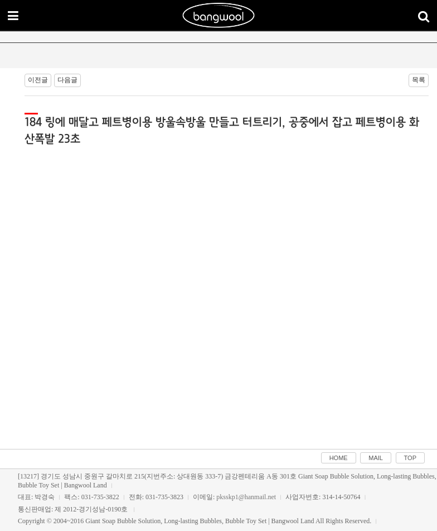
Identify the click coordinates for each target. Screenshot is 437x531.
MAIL (375, 458)
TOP (410, 458)
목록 (418, 80)
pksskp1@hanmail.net (246, 497)
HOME (338, 458)
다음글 (67, 80)
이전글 (38, 80)
